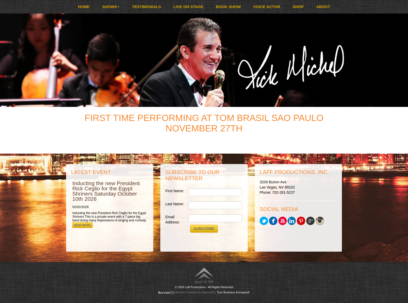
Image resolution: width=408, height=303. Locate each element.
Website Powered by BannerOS (195, 292)
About (323, 6)
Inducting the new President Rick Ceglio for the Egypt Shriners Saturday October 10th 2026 (106, 191)
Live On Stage (188, 6)
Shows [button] (110, 6)
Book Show (228, 6)
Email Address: (172, 219)
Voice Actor (266, 6)
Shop (298, 6)
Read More (82, 225)
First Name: (174, 191)
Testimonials (146, 6)
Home (84, 6)
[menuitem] (84, 7)
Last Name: (174, 204)
